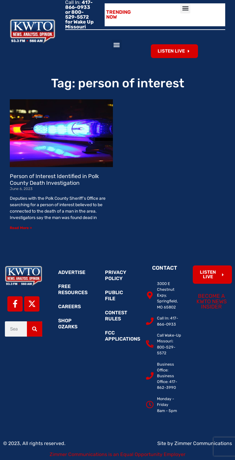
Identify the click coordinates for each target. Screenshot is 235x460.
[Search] (34, 329)
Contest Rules (116, 316)
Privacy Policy (115, 275)
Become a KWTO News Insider (211, 301)
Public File (114, 295)
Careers (69, 306)
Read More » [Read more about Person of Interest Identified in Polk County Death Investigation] (21, 228)
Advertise (71, 272)
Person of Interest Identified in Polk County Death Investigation (54, 179)
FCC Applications (120, 336)
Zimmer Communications (203, 443)
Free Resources (73, 289)
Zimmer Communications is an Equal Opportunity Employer (117, 454)
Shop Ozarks (67, 324)
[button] (185, 8)
